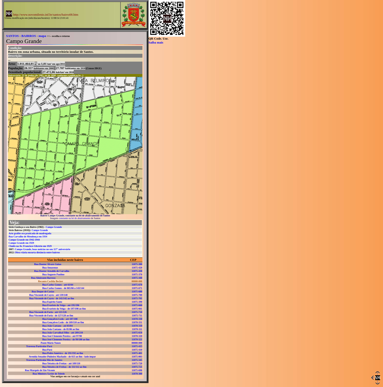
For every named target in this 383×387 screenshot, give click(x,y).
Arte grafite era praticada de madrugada (30, 233)
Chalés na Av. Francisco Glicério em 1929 (30, 246)
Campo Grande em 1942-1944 (24, 239)
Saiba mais (156, 42)
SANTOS (12, 36)
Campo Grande (54, 227)
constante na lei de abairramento (74, 218)
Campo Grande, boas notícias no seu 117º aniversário (42, 249)
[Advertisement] (173, 117)
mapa (42, 36)
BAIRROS (28, 36)
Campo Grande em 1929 (21, 243)
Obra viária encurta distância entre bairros (37, 252)
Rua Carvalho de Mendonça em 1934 (28, 236)
